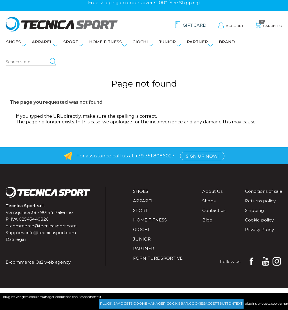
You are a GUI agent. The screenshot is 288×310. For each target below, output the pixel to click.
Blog (207, 223)
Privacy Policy (259, 233)
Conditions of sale (263, 195)
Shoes (13, 43)
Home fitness (109, 43)
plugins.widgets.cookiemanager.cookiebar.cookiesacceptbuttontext (171, 303)
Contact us (213, 214)
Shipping (189, 2)
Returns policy (260, 204)
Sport (73, 43)
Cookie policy (259, 223)
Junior (174, 43)
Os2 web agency (53, 265)
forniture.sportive (158, 261)
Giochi (146, 43)
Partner (205, 43)
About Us (212, 195)
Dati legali (16, 243)
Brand (237, 43)
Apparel (43, 43)
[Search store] (31, 65)
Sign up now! (202, 159)
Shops (208, 204)
